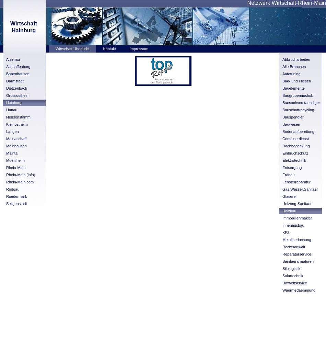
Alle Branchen (294, 67)
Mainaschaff (16, 139)
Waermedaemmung (298, 290)
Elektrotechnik (294, 160)
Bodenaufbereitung (298, 131)
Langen (12, 131)
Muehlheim (15, 160)
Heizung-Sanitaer (297, 204)
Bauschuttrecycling (298, 110)
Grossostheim (18, 95)
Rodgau (13, 189)
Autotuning (291, 74)
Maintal (12, 153)
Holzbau (289, 211)
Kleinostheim (17, 124)
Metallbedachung (296, 240)
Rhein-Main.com (20, 182)
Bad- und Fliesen (296, 81)
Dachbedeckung (296, 146)
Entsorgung (292, 168)
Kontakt (109, 49)
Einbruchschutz (295, 153)
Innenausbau (293, 225)
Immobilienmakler (297, 218)
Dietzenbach (16, 88)
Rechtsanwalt (293, 247)
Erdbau (288, 175)
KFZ (286, 232)
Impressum (139, 49)
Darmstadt (15, 81)
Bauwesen (291, 124)
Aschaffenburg (18, 67)
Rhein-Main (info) (20, 175)
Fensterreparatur (296, 182)
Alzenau (13, 59)
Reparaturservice (296, 254)
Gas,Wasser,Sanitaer (300, 189)
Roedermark (16, 196)
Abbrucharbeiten (296, 59)
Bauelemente (293, 88)
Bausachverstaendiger (301, 103)
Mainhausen (16, 146)
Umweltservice (294, 283)
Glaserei (289, 196)
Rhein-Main (15, 168)
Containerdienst (295, 139)
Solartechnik (292, 276)
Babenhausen (18, 74)
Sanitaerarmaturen (298, 261)
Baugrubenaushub (297, 95)
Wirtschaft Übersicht (72, 49)
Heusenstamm (18, 117)
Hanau (11, 110)
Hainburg (14, 103)
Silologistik (291, 269)
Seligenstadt (16, 204)
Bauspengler (293, 117)
